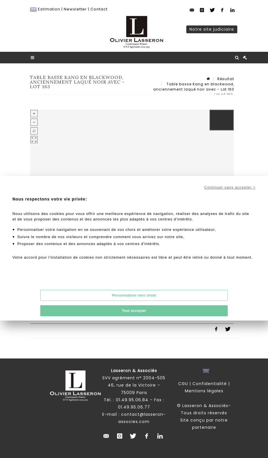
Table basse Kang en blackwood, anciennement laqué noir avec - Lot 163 (193, 87)
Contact (98, 9)
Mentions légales (204, 391)
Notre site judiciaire (211, 29)
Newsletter (75, 9)
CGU (183, 384)
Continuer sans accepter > (230, 187)
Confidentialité (209, 384)
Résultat (225, 78)
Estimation (49, 9)
